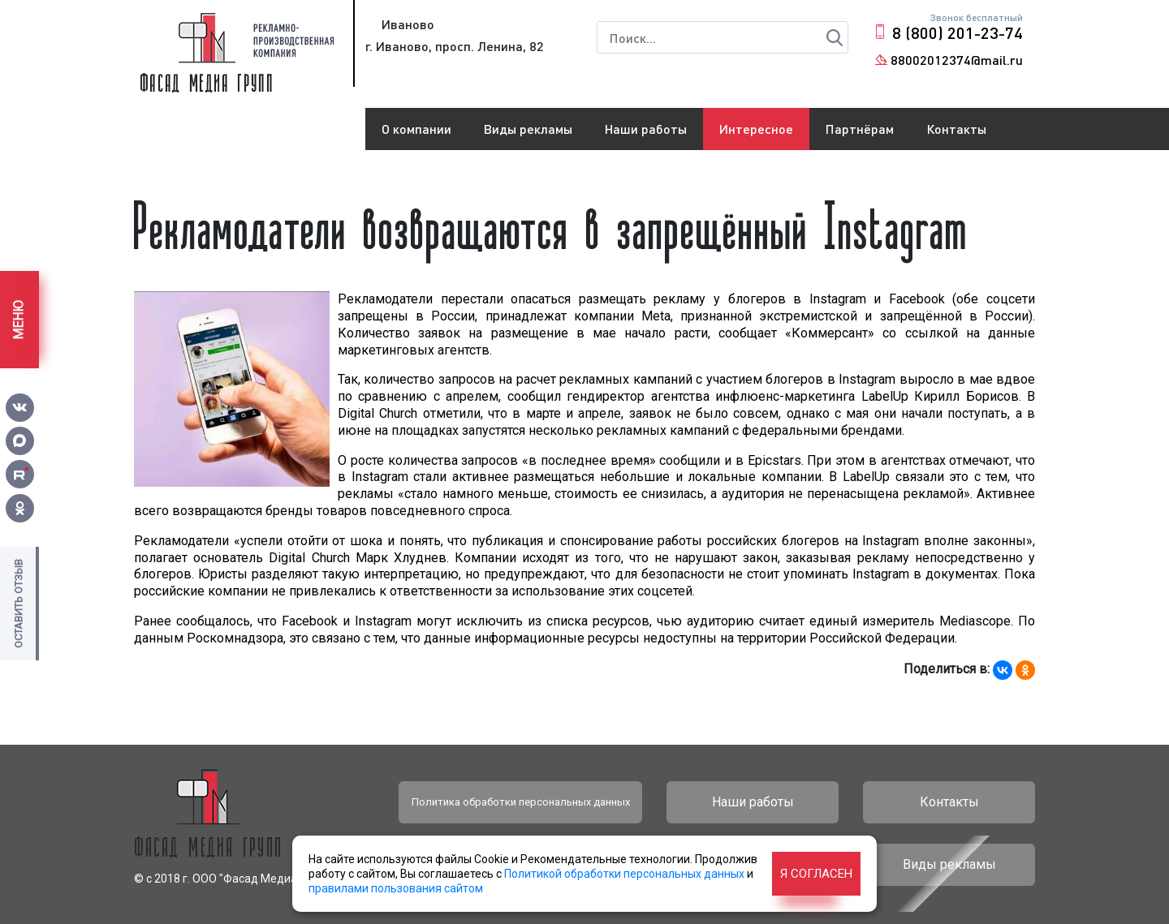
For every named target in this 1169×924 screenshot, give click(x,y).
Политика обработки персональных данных (521, 802)
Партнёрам (860, 128)
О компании (416, 128)
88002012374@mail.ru (957, 59)
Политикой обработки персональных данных (624, 873)
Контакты (956, 128)
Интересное (756, 128)
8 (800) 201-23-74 (957, 32)
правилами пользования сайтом (395, 888)
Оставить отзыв (18, 603)
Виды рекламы (528, 128)
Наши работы (646, 128)
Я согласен (816, 873)
